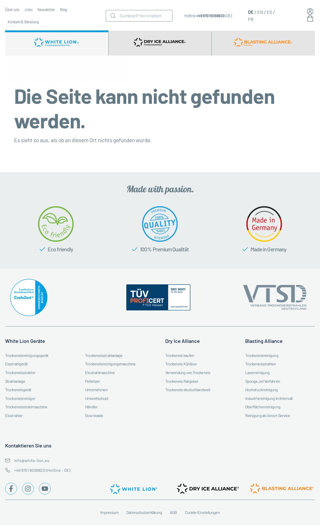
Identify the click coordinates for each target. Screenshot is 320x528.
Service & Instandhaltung (273, 70)
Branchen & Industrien (231, 70)
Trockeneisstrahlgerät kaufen (30, 70)
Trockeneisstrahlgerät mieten (82, 70)
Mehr (305, 71)
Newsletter (46, 9)
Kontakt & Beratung (23, 21)
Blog (63, 9)
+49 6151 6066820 (210, 15)
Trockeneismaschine (186, 70)
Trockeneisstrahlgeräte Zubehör (135, 70)
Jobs (28, 9)
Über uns (12, 9)
